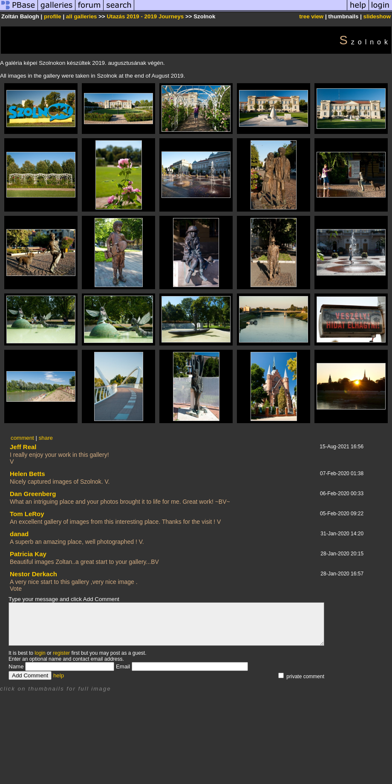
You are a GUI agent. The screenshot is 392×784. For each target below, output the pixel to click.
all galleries (81, 16)
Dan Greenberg (33, 493)
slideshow (377, 16)
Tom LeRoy (27, 513)
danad (19, 533)
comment (22, 438)
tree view (311, 16)
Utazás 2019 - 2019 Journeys (145, 16)
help (58, 675)
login (40, 653)
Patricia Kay (28, 554)
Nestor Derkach (33, 574)
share (46, 438)
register (61, 653)
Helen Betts (27, 473)
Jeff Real (23, 446)
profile (52, 16)
